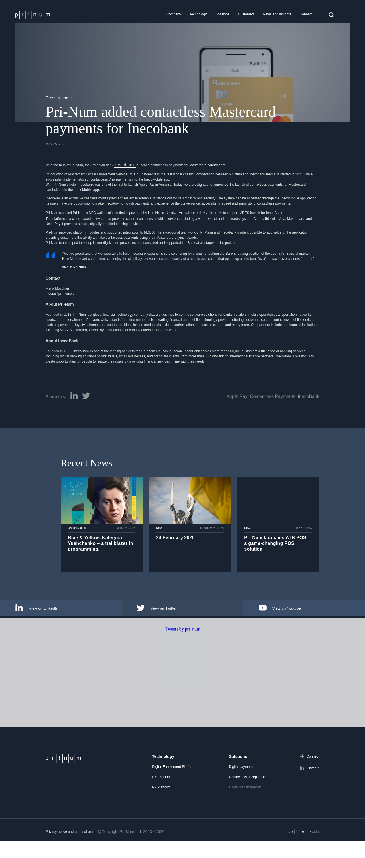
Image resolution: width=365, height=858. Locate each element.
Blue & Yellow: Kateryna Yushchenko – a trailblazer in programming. (98, 548)
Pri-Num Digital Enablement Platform (176, 211)
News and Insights (277, 14)
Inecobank (122, 164)
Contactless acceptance (247, 774)
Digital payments (241, 764)
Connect (306, 14)
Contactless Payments (272, 417)
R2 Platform (161, 784)
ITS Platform (161, 774)
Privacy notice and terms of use (69, 852)
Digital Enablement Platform (173, 764)
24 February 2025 (173, 542)
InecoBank (308, 417)
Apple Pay (236, 417)
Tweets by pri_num (182, 649)
